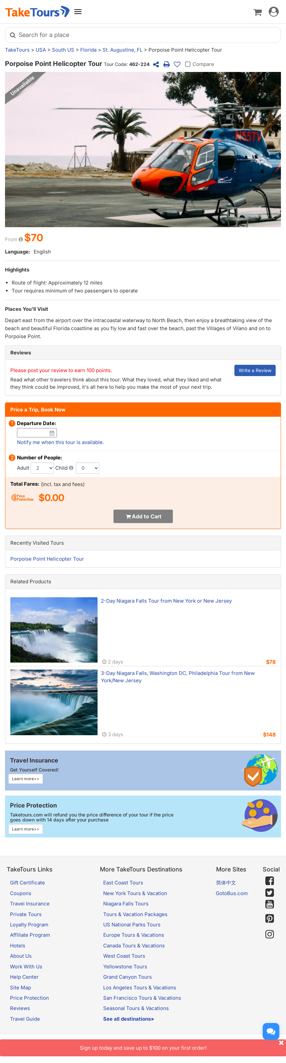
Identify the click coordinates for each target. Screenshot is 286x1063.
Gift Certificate (27, 882)
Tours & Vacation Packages (135, 914)
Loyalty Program (29, 924)
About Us (21, 956)
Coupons (20, 893)
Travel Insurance (30, 903)
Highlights (17, 269)
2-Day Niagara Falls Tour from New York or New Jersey (166, 601)
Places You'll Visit (26, 309)
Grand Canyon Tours (127, 977)
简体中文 (226, 882)
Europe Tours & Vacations (133, 935)
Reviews (20, 352)
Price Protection (29, 998)
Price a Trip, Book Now (38, 409)
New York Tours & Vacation (135, 893)
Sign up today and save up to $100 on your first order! (183, 1045)
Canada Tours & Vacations (134, 945)
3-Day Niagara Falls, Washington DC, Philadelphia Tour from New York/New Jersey (178, 676)
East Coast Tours (123, 882)
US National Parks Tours (131, 924)
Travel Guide (25, 1019)
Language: (17, 252)
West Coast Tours (124, 956)
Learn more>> (25, 778)
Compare (198, 64)
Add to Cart (146, 516)
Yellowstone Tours (125, 966)
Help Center (24, 977)
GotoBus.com (232, 893)
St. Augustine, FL (123, 50)
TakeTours (17, 50)
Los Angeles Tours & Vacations (139, 987)
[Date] (51, 432)
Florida (88, 50)
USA (41, 50)
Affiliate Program (30, 935)
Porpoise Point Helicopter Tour (47, 559)
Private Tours (26, 914)
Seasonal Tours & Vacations (136, 1008)
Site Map (20, 987)
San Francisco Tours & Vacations (142, 998)
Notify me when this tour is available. (60, 442)
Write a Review (255, 370)
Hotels (17, 945)
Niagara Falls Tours (125, 903)
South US (63, 50)
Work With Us (26, 966)
